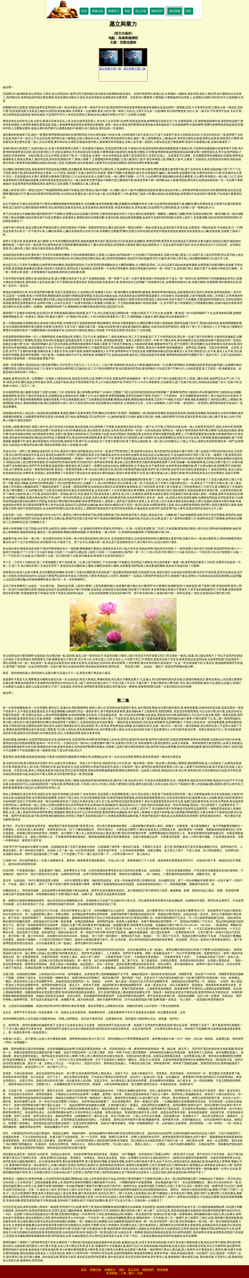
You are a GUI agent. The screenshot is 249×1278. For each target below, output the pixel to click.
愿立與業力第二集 (135, 59)
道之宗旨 (140, 11)
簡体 (188, 11)
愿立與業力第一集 (111, 59)
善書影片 (113, 11)
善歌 (127, 11)
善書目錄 (97, 11)
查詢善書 (174, 11)
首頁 (84, 11)
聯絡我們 (157, 11)
